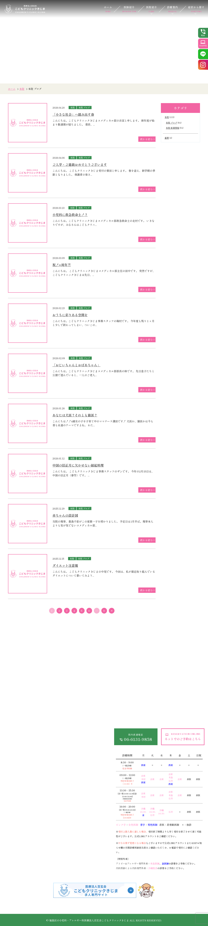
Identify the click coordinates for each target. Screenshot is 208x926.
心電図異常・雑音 (53, 824)
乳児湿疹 (48, 817)
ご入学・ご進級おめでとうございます (79, 164)
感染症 (11, 788)
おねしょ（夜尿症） (18, 824)
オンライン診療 (64, 719)
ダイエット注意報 (65, 565)
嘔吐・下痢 (13, 817)
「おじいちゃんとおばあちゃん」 (76, 365)
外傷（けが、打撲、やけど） (23, 832)
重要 (167, 137)
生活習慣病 (86, 788)
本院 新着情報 (172, 127)
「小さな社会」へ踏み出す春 (73, 114)
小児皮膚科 (49, 802)
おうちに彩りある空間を (70, 314)
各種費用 (61, 726)
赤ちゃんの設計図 (65, 515)
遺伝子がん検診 (88, 849)
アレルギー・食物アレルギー (16, 865)
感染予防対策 (63, 745)
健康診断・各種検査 (91, 795)
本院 (21, 89)
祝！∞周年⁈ (61, 264)
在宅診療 (85, 802)
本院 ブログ (84, 107)
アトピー (48, 810)
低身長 (47, 788)
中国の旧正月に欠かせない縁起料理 (78, 465)
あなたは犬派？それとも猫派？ (74, 415)
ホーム (108, 9)
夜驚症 (47, 795)
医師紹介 (129, 9)
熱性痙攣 (12, 802)
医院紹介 (151, 9)
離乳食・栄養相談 (53, 863)
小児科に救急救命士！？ (70, 214)
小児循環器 (13, 856)
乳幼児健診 (49, 849)
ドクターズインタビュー (20, 741)
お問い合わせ (99, 719)
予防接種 (48, 856)
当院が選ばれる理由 (18, 734)
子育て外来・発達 (53, 870)
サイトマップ (99, 726)
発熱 (9, 795)
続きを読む (146, 139)
